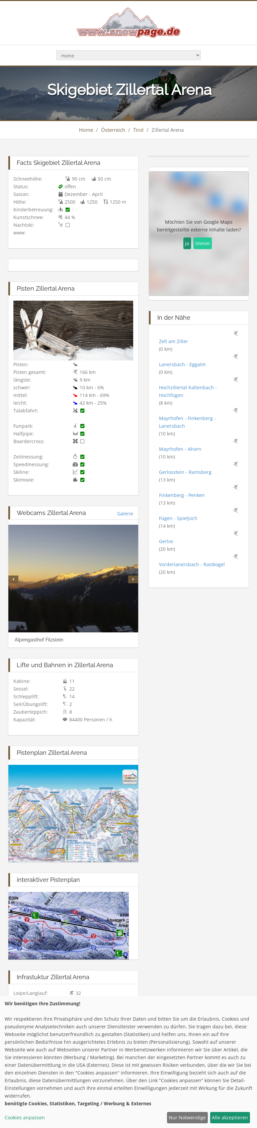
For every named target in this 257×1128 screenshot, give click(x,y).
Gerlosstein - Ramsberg (185, 472)
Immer (202, 243)
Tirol (138, 129)
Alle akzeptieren (230, 1117)
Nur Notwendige (187, 1117)
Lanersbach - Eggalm (182, 364)
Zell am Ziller (173, 341)
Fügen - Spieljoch (178, 518)
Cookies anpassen (25, 1117)
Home (86, 129)
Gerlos (166, 541)
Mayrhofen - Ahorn (180, 449)
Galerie (125, 513)
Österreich (113, 129)
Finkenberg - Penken (182, 495)
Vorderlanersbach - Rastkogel (192, 564)
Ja (187, 243)
